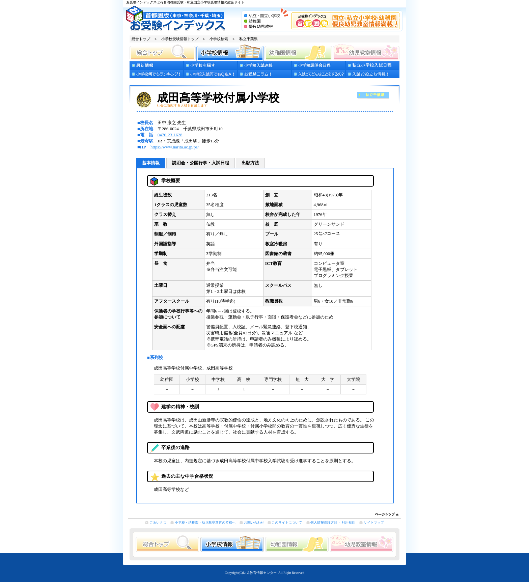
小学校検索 (219, 39)
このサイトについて (286, 522)
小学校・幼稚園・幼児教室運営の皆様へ (205, 522)
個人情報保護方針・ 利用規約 (332, 522)
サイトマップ (374, 522)
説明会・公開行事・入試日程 (200, 162)
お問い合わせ (254, 522)
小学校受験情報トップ (179, 39)
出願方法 (250, 162)
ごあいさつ (157, 522)
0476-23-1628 (170, 134)
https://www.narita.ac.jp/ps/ (174, 146)
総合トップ (141, 39)
